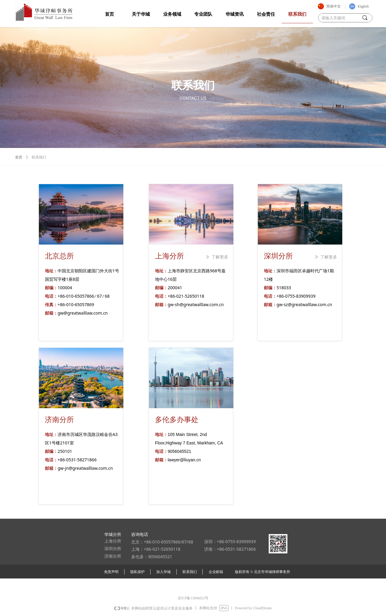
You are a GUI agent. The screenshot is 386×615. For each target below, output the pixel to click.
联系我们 (39, 157)
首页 (18, 157)
